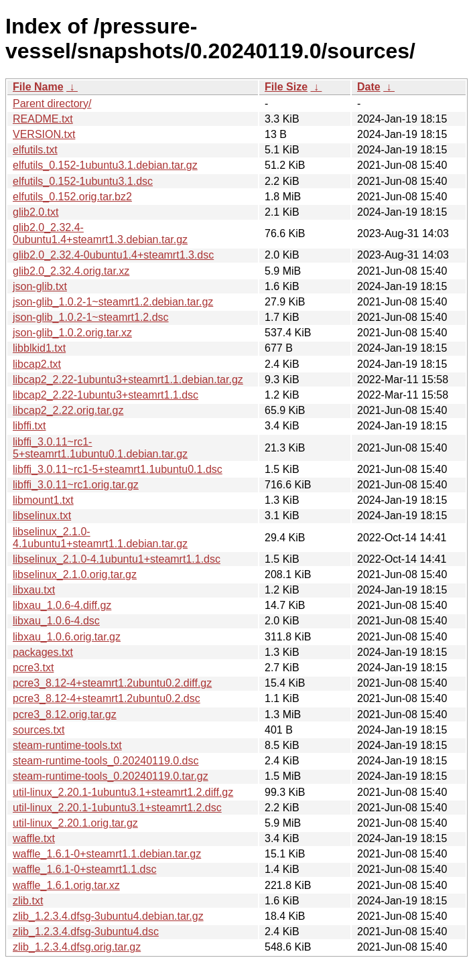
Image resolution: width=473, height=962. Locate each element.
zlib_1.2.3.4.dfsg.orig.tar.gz (77, 947)
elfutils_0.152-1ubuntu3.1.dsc (83, 181)
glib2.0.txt (35, 212)
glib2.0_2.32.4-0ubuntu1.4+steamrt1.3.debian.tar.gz (100, 233)
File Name (38, 86)
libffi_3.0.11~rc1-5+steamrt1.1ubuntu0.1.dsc (117, 469)
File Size (286, 86)
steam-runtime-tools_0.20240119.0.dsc (106, 760)
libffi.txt (29, 425)
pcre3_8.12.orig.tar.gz (65, 714)
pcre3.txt (33, 667)
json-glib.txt (40, 286)
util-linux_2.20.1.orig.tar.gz (75, 823)
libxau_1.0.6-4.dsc (56, 620)
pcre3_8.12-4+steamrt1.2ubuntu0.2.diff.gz (112, 683)
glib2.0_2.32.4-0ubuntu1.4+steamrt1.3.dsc (113, 255)
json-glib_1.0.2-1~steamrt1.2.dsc (91, 317)
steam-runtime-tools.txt (67, 745)
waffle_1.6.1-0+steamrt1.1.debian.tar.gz (107, 854)
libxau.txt (34, 590)
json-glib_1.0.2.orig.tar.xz (72, 332)
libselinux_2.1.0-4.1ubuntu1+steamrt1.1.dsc (116, 559)
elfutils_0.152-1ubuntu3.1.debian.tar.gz (105, 165)
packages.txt (43, 652)
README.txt (43, 119)
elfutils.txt (35, 149)
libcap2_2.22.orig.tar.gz (68, 410)
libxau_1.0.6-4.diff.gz (62, 605)
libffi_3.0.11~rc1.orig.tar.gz (76, 484)
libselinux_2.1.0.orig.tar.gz (75, 574)
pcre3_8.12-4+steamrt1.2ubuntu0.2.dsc (106, 698)
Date (369, 86)
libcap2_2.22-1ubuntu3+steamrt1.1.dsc (105, 395)
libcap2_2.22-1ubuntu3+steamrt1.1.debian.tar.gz (128, 379)
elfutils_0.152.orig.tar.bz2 (72, 196)
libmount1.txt (43, 500)
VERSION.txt (44, 134)
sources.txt (38, 730)
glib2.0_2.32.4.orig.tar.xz (71, 271)
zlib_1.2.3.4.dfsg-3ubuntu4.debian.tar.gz (108, 916)
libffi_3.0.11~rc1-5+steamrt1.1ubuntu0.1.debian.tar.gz (100, 448)
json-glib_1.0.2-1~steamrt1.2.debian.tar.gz (113, 301)
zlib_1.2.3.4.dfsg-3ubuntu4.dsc (86, 931)
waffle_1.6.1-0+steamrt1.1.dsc (85, 869)
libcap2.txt (37, 364)
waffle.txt (34, 838)
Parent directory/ (52, 103)
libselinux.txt (42, 515)
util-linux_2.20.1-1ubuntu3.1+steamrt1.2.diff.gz (123, 792)
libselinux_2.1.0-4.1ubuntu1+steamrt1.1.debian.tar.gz (100, 537)
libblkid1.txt (39, 348)
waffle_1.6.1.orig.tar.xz (66, 885)
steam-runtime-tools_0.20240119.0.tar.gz (110, 776)
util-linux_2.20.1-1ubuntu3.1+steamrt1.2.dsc (117, 807)
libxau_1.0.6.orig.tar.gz (67, 636)
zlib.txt (28, 900)
